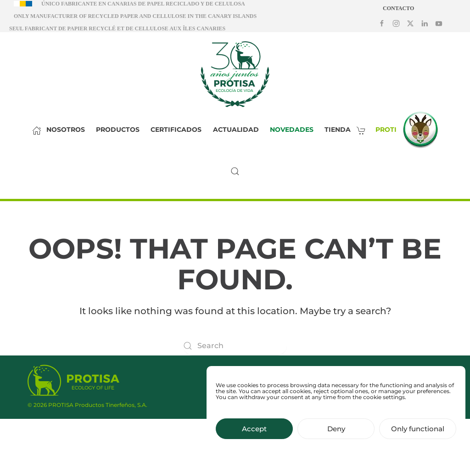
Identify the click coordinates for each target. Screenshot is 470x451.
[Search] (235, 345)
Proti (408, 130)
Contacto (398, 8)
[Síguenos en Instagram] (396, 23)
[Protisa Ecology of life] (73, 380)
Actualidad (236, 129)
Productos (118, 129)
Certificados (176, 129)
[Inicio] (34, 130)
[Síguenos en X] (410, 23)
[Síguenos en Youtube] (438, 23)
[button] (235, 171)
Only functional (417, 433)
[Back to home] (235, 74)
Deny (336, 433)
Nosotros (65, 129)
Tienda (348, 129)
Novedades (291, 129)
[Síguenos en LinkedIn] (424, 23)
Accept (254, 433)
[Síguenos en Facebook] (382, 23)
